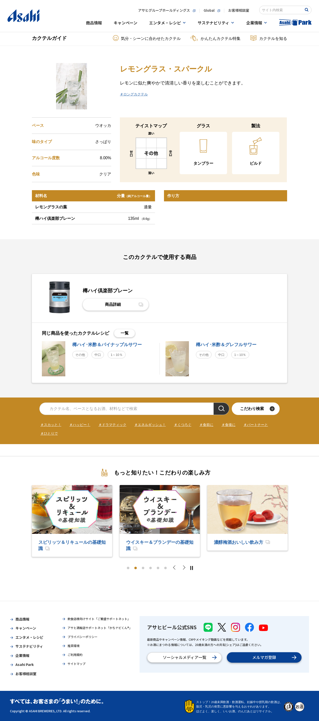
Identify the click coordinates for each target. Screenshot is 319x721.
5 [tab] (158, 568)
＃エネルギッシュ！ (150, 425)
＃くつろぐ (182, 425)
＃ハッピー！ (79, 425)
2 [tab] (135, 568)
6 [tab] (165, 568)
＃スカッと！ (50, 425)
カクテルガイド (49, 38)
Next (184, 568)
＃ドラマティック (112, 425)
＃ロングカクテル (134, 94)
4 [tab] (150, 568)
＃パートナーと (255, 425)
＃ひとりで (49, 433)
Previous (176, 568)
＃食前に (206, 425)
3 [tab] (143, 568)
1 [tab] (128, 568)
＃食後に (229, 425)
